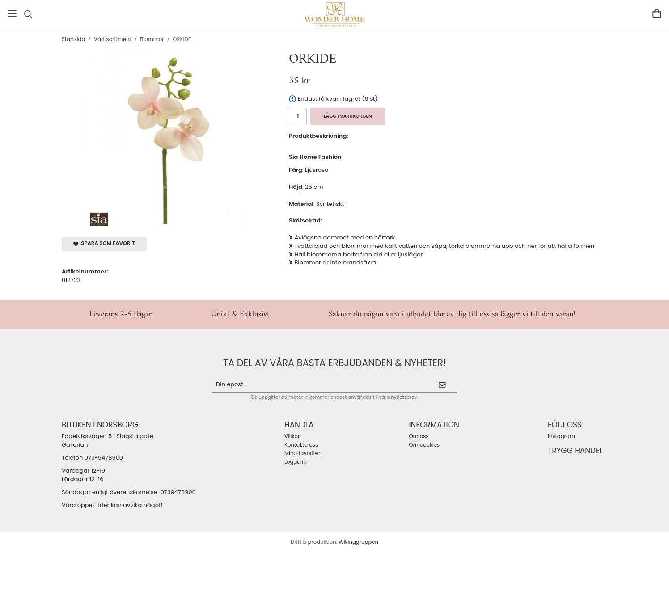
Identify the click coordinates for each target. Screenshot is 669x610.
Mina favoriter (302, 453)
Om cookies (424, 444)
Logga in (295, 461)
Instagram (561, 436)
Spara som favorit (104, 243)
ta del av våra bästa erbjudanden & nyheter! (334, 362)
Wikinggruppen (358, 542)
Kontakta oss (301, 444)
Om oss (418, 436)
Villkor (292, 436)
